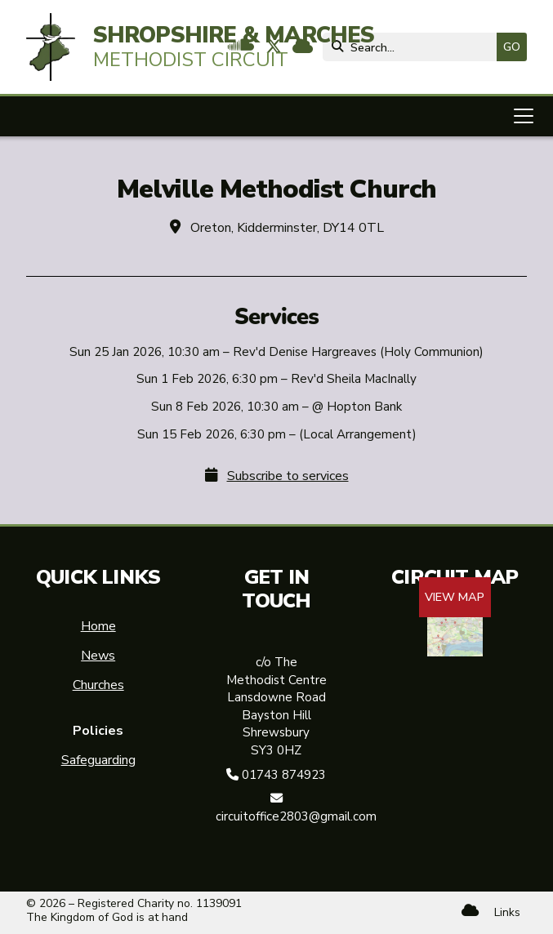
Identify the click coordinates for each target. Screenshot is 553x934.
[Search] (414, 47)
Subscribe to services (288, 476)
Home (98, 626)
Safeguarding (98, 760)
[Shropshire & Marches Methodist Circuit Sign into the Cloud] (470, 910)
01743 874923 (284, 775)
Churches (98, 685)
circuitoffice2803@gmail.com (296, 816)
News (98, 656)
